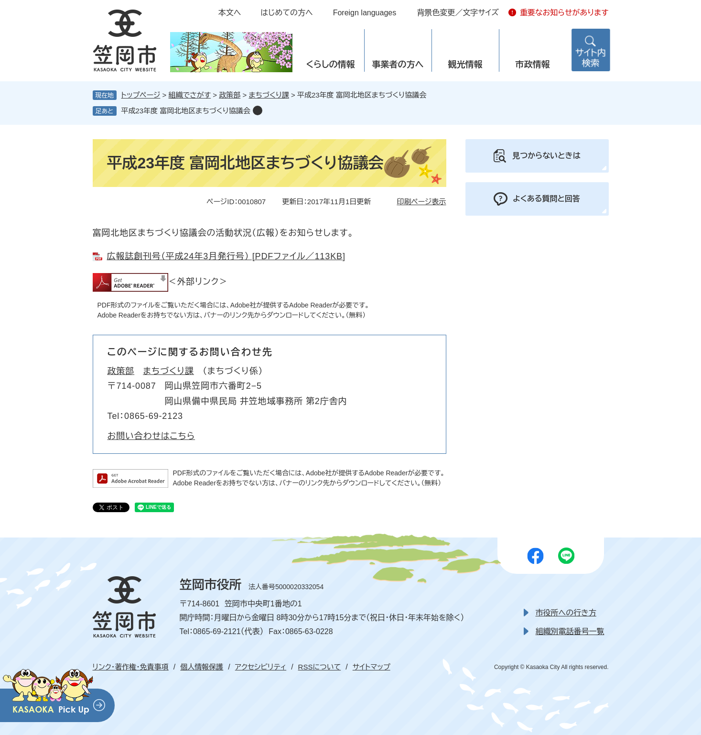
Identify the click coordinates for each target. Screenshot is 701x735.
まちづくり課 (268, 95)
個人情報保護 (201, 667)
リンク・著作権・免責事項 (131, 667)
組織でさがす (190, 95)
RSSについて (319, 667)
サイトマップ (371, 667)
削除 (257, 110)
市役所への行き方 (566, 613)
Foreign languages (365, 13)
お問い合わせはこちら (151, 436)
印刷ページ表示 (421, 201)
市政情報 (533, 64)
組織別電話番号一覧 (570, 631)
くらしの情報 (330, 64)
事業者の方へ (398, 64)
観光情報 (465, 64)
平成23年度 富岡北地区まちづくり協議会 (185, 111)
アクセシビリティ (260, 667)
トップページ (141, 95)
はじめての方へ (286, 13)
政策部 (229, 95)
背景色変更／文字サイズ (458, 13)
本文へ (229, 13)
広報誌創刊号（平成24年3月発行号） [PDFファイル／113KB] (226, 256)
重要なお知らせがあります (564, 13)
